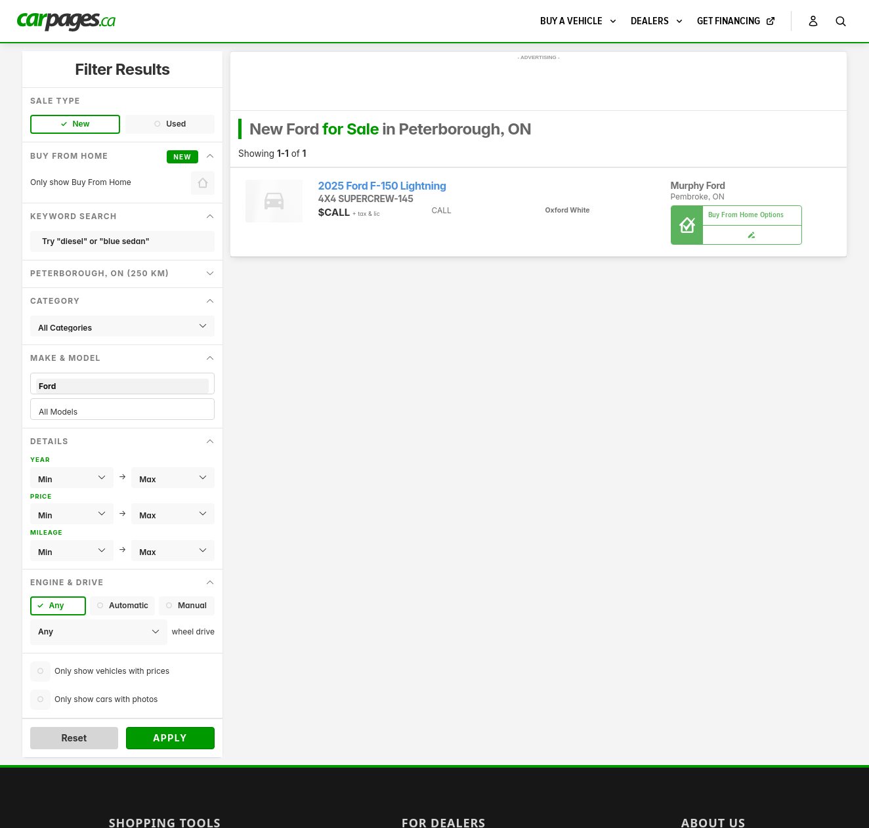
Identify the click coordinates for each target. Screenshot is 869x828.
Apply (170, 737)
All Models (122, 411)
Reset (74, 737)
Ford (122, 386)
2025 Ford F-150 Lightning (382, 186)
